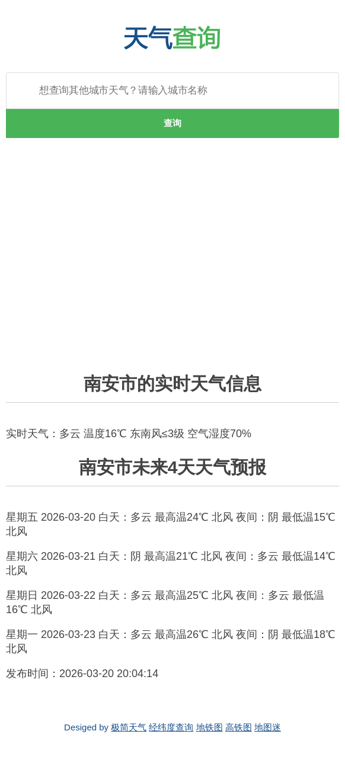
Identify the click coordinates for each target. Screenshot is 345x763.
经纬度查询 (171, 727)
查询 (172, 123)
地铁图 (209, 727)
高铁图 (238, 727)
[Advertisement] (172, 262)
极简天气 (128, 727)
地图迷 (267, 727)
